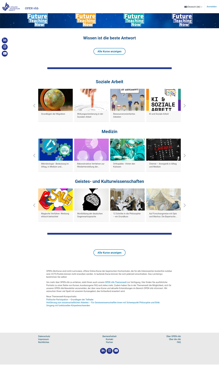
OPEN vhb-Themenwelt (118, 286)
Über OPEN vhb (173, 341)
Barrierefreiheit (109, 341)
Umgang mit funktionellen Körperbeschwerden (69, 310)
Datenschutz (44, 341)
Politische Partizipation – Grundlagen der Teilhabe (70, 304)
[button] (193, 6)
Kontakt (109, 344)
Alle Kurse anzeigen (109, 54)
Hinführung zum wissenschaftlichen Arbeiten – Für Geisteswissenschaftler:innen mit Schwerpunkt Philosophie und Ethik (105, 307)
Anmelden (212, 6)
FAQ (179, 347)
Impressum (43, 344)
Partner (109, 347)
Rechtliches (44, 347)
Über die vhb (175, 344)
